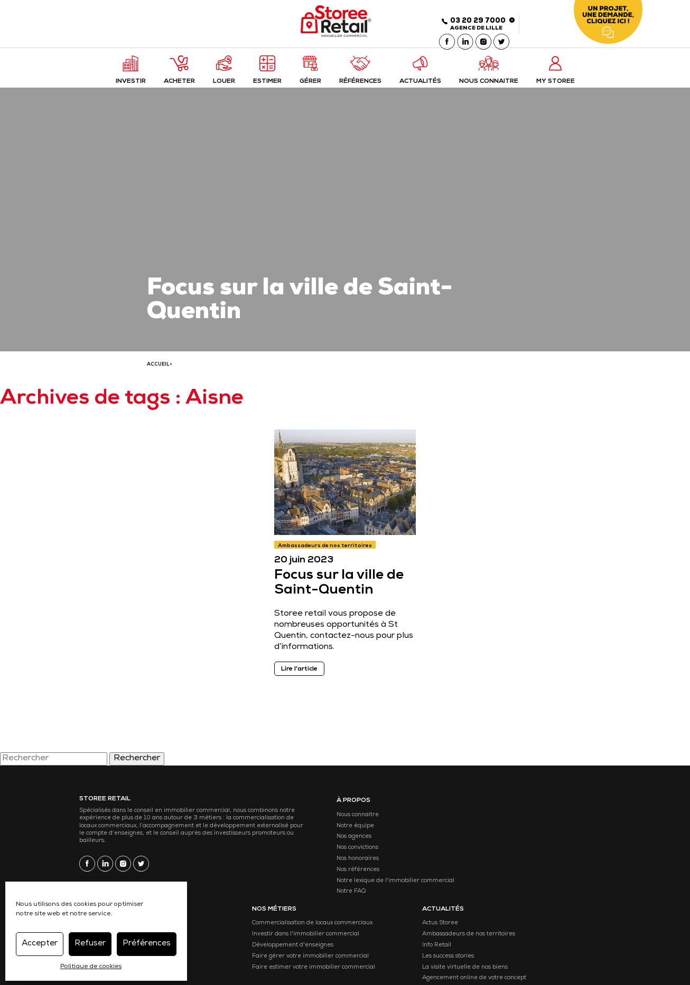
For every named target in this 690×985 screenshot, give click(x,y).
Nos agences (298, 844)
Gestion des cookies (311, 955)
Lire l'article (301, 676)
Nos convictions (301, 855)
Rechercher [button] (137, 767)
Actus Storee (553, 822)
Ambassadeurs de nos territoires (327, 552)
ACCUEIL (158, 369)
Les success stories (561, 866)
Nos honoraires (302, 866)
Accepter (40, 943)
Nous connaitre (302, 822)
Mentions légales (234, 955)
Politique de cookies (91, 966)
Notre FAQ (295, 910)
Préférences (147, 943)
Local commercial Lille (387, 822)
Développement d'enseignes (488, 866)
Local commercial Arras (389, 866)
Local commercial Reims (390, 877)
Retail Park (372, 899)
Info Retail (549, 855)
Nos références (302, 877)
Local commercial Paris (388, 833)
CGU (271, 955)
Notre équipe (299, 833)
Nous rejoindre (556, 921)
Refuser (90, 943)
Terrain (366, 888)
